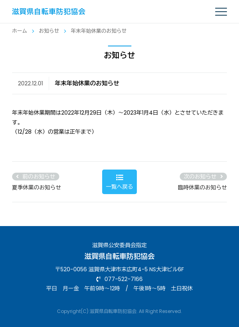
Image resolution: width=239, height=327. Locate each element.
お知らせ (49, 31)
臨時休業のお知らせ (202, 187)
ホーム (19, 31)
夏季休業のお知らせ (36, 187)
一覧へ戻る (119, 182)
